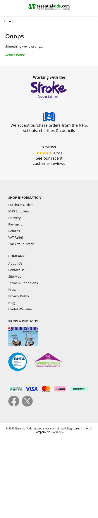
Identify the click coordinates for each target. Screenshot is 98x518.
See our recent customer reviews (49, 161)
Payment (15, 224)
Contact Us (16, 270)
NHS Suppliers (19, 211)
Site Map (14, 276)
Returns (14, 231)
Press (12, 289)
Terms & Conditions (23, 283)
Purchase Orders (20, 204)
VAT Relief (15, 237)
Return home (15, 55)
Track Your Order (21, 244)
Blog (11, 302)
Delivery (14, 217)
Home (7, 21)
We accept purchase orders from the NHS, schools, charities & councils (49, 128)
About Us (15, 263)
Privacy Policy (18, 296)
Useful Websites (20, 309)
